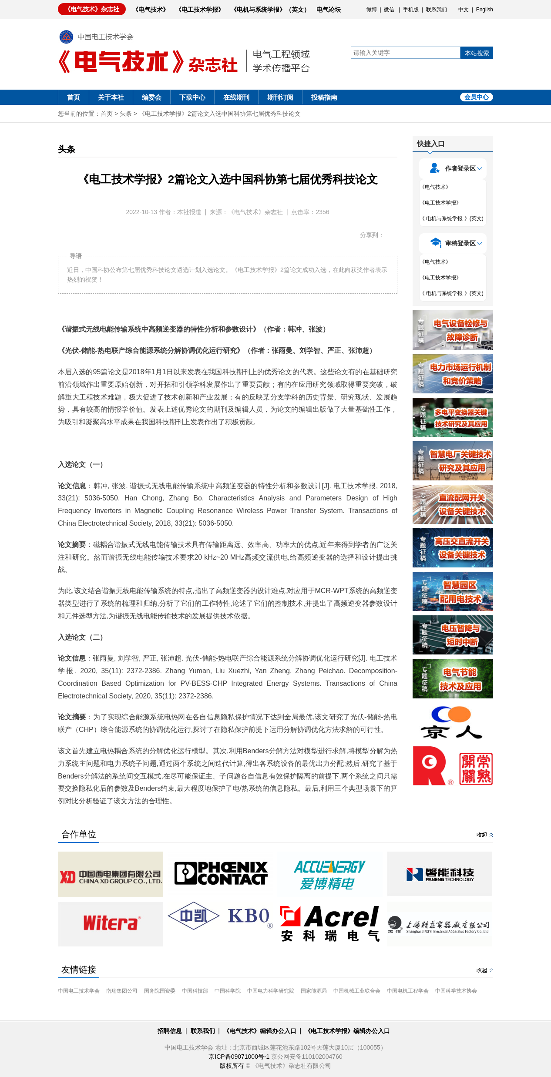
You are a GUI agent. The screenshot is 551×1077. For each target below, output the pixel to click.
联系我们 (436, 10)
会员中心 (476, 97)
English (484, 10)
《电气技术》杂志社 (91, 9)
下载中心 (192, 97)
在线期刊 (236, 97)
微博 (371, 10)
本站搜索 (477, 53)
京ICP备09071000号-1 (238, 1056)
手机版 (411, 10)
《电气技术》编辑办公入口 (259, 1030)
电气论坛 (328, 9)
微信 (389, 10)
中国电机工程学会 (408, 991)
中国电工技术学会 (79, 991)
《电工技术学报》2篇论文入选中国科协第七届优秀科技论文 (220, 113)
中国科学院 (228, 991)
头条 (126, 113)
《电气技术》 (150, 9)
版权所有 (232, 1065)
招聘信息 (170, 1030)
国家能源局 (314, 991)
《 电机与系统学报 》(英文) (452, 218)
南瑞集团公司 (122, 991)
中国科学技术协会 (456, 991)
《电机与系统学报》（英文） (270, 9)
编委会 (151, 97)
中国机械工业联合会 (356, 991)
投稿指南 (324, 97)
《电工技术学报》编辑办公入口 (347, 1030)
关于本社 (111, 97)
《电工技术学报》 (199, 9)
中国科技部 (195, 991)
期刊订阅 (280, 97)
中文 (463, 10)
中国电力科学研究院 (270, 991)
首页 (73, 97)
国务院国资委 (159, 991)
